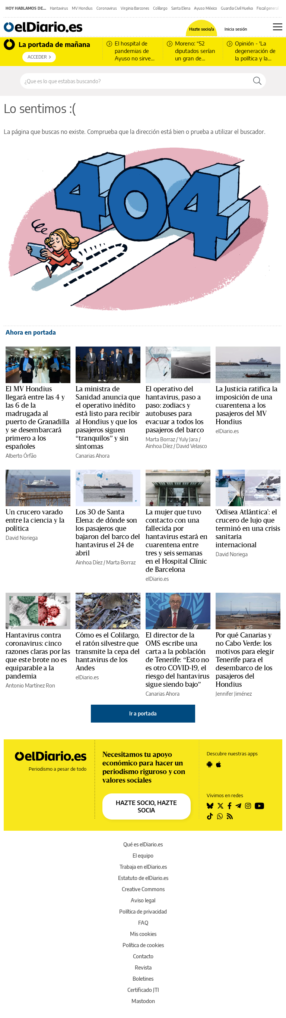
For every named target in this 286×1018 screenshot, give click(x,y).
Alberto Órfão (21, 455)
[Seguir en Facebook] (230, 805)
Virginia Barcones (135, 8)
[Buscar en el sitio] (134, 81)
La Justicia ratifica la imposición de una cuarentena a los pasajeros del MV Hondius (246, 405)
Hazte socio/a (201, 29)
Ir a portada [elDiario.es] (143, 713)
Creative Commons (143, 889)
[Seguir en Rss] (230, 816)
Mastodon (143, 1001)
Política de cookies (143, 945)
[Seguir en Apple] (218, 764)
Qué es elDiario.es (143, 844)
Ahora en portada (31, 332)
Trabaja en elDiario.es (143, 867)
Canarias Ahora (92, 455)
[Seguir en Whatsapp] (220, 816)
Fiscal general (268, 8)
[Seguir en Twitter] (220, 805)
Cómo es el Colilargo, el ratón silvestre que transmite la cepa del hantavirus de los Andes (108, 652)
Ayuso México (205, 8)
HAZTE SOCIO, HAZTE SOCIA (146, 806)
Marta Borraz (160, 439)
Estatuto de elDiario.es (143, 878)
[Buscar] (257, 81)
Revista (143, 967)
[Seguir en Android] (209, 764)
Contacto (143, 956)
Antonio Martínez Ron (30, 685)
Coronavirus (106, 8)
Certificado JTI (143, 990)
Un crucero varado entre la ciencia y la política (35, 520)
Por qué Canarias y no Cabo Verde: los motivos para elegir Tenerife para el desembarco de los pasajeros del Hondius (245, 660)
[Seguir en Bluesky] (210, 805)
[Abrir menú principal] (277, 27)
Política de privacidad (143, 911)
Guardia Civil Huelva (237, 8)
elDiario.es (227, 431)
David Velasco (191, 446)
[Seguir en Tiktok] (210, 816)
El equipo (143, 855)
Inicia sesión (236, 29)
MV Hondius (82, 8)
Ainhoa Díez (159, 446)
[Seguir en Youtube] (259, 805)
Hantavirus (59, 8)
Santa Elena (180, 8)
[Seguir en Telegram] (238, 805)
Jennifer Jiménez (234, 693)
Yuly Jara (188, 439)
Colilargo (160, 8)
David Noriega (22, 538)
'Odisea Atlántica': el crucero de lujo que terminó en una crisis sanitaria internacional (248, 528)
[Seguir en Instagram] (248, 805)
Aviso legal (143, 900)
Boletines (143, 978)
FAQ (143, 923)
